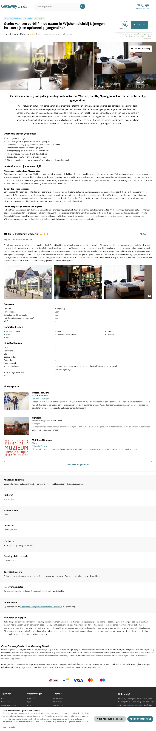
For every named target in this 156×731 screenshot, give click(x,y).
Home (3, 698)
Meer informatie (9, 727)
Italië (29, 705)
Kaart (143, 234)
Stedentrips (57, 702)
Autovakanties (58, 705)
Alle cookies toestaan (140, 719)
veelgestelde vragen (135, 704)
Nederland (31, 698)
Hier (120, 655)
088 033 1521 (143, 5)
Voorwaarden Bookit (8, 705)
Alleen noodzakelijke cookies (110, 719)
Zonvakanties (58, 698)
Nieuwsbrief (5, 702)
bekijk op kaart (67, 34)
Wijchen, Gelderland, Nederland (18, 239)
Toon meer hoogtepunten (78, 464)
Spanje (29, 702)
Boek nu (139, 24)
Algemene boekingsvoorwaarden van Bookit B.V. (41, 606)
